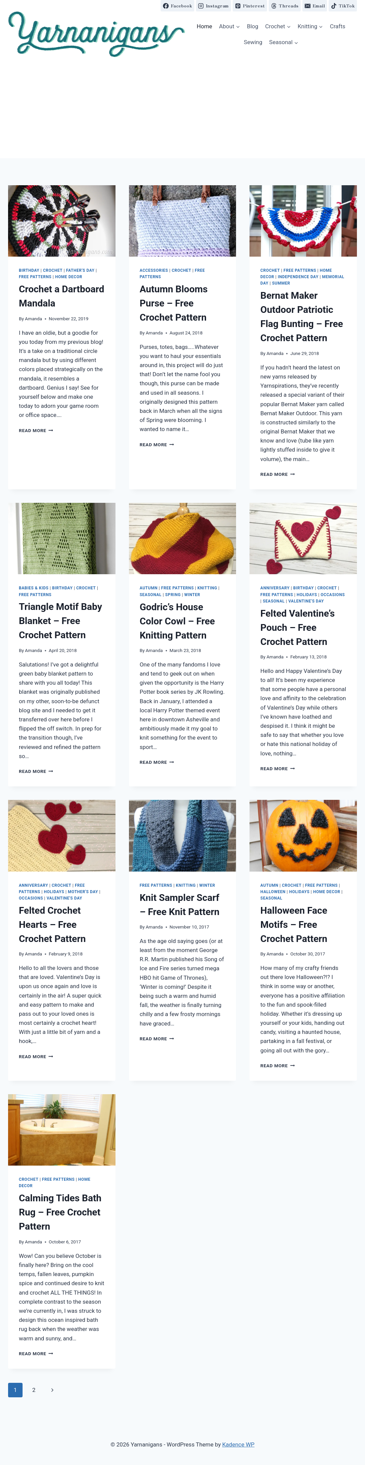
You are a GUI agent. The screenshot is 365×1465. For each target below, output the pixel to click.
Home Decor (68, 276)
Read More (36, 430)
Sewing (253, 42)
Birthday (29, 270)
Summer (281, 283)
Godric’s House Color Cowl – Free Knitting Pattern (177, 621)
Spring (172, 594)
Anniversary (275, 588)
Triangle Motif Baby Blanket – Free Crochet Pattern (60, 621)
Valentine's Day (306, 601)
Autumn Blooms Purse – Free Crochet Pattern (174, 303)
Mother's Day (83, 891)
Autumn (149, 588)
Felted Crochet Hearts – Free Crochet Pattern (52, 924)
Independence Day (298, 276)
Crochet (53, 270)
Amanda (33, 318)
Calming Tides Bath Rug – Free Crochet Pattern (60, 1212)
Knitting (207, 588)
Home (204, 26)
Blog (252, 26)
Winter (192, 594)
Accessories (154, 270)
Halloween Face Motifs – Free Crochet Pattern (293, 924)
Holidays (307, 594)
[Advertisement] (182, 108)
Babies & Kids (33, 588)
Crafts (337, 26)
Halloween (273, 891)
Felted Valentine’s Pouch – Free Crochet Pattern (297, 627)
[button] (96, 34)
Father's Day (80, 270)
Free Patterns (35, 276)
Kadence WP (238, 1444)
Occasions (333, 594)
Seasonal (151, 594)
